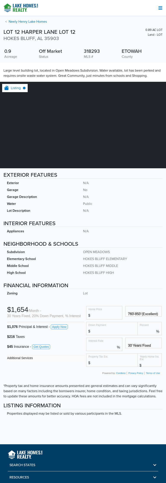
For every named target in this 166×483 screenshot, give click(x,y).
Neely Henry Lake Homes (28, 21)
